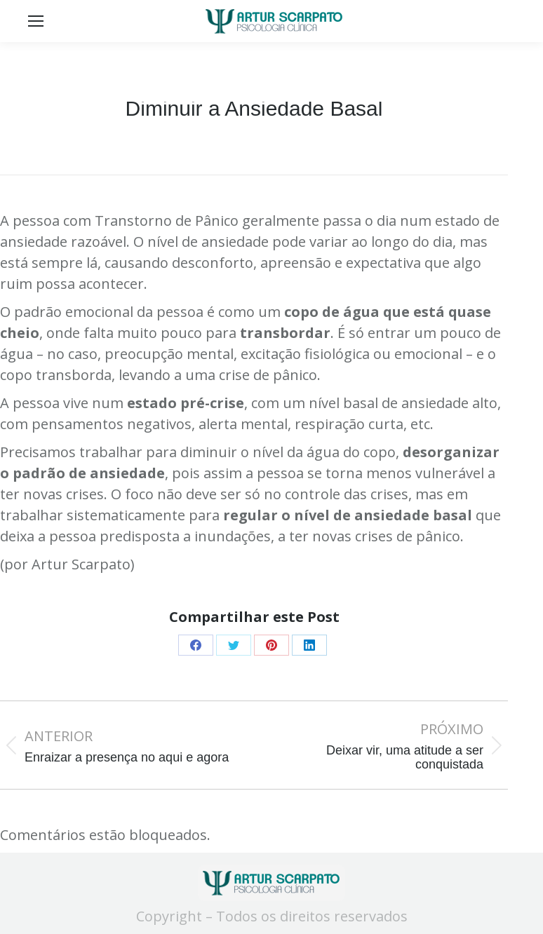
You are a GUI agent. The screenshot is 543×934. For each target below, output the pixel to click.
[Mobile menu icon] (36, 21)
